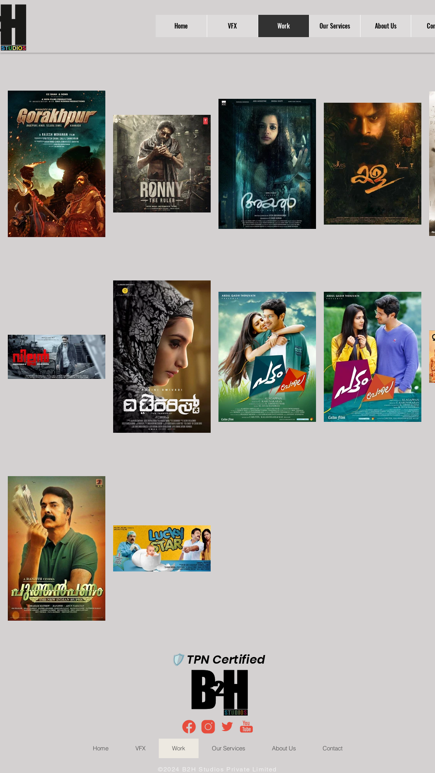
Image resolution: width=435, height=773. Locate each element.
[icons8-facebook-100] (189, 726)
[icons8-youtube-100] (246, 726)
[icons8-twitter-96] (227, 726)
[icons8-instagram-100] (208, 726)
